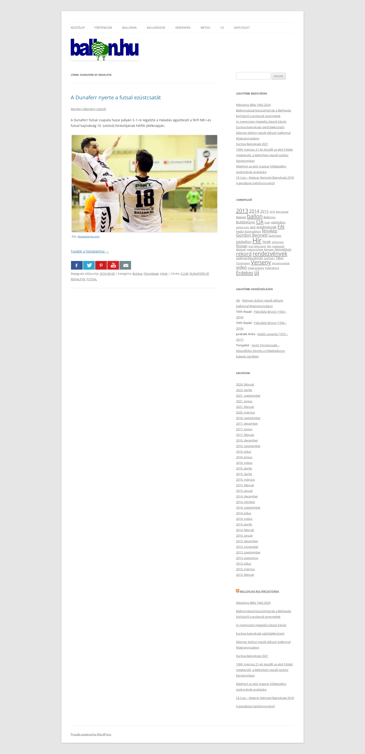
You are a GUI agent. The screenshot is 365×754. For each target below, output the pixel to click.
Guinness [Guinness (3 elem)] (274, 235)
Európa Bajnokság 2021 (252, 144)
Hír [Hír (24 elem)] (257, 240)
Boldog (137, 273)
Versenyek (182, 28)
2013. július (243, 563)
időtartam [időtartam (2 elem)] (278, 242)
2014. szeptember (248, 507)
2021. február (245, 407)
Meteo (205, 28)
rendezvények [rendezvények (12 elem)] (270, 253)
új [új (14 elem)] (256, 272)
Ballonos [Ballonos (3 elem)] (269, 217)
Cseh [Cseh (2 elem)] (267, 222)
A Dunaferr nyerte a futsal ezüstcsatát (116, 97)
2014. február (245, 530)
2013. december (247, 541)
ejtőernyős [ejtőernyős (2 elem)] (242, 227)
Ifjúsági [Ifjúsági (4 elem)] (241, 245)
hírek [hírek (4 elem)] (267, 241)
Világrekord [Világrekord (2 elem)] (272, 268)
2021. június (244, 401)
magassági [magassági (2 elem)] (278, 246)
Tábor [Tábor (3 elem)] (280, 258)
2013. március (245, 569)
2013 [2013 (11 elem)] (242, 210)
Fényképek (151, 273)
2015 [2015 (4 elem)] (264, 211)
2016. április (244, 468)
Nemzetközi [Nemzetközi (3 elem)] (283, 249)
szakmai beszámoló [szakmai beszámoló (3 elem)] (249, 258)
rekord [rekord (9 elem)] (244, 253)
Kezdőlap (78, 28)
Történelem (103, 28)
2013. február (245, 575)
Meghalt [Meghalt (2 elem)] (241, 249)
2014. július (243, 513)
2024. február (245, 384)
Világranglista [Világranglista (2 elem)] (256, 268)
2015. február (245, 485)
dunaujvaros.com (88, 236)
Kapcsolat (242, 28)
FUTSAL (92, 279)
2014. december (247, 496)
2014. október (245, 502)
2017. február (245, 435)
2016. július (243, 451)
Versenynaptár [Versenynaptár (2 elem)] (281, 263)
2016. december (247, 440)
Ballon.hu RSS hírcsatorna (259, 591)
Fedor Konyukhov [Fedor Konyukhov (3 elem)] (248, 231)
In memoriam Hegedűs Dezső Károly (261, 121)
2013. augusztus (247, 558)
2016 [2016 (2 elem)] (272, 211)
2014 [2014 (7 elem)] (254, 211)
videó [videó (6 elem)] (241, 267)
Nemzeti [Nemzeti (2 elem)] (269, 249)
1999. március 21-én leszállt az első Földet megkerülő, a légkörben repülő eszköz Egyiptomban (264, 155)
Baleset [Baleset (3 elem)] (241, 217)
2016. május (244, 463)
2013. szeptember (248, 552)
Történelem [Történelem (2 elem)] (243, 263)
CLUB (184, 273)
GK (238, 300)
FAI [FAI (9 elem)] (280, 226)
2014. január (244, 535)
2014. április (244, 524)
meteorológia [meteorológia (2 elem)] (255, 249)
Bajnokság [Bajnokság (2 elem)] (282, 211)
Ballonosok (156, 28)
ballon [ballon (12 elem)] (255, 216)
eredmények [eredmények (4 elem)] (267, 227)
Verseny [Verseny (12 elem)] (261, 262)
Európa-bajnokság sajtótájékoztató (260, 127)
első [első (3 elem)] (253, 227)
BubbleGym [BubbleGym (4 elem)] (245, 222)
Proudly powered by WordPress (91, 734)
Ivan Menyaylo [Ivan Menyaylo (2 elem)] (257, 246)
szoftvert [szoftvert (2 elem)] (269, 258)
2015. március (245, 479)
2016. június (244, 457)
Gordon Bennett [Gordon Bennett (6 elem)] (251, 235)
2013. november (247, 547)
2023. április (244, 390)
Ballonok (129, 28)
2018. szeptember (248, 418)
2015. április (244, 474)
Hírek (164, 273)
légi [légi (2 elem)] (269, 246)
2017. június (244, 429)
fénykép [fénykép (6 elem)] (269, 231)
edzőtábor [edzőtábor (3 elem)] (278, 222)
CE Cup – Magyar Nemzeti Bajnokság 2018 (265, 177)
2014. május (244, 519)
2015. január (244, 491)
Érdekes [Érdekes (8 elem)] (244, 272)
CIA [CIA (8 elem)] (260, 221)
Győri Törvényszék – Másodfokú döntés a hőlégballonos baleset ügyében (260, 350)
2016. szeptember (248, 446)
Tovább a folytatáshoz (90, 251)
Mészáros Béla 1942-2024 (253, 105)
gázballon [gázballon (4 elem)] (243, 241)
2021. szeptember (248, 395)
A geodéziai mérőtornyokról (255, 183)
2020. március (245, 412)
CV (222, 28)
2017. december (247, 423)
